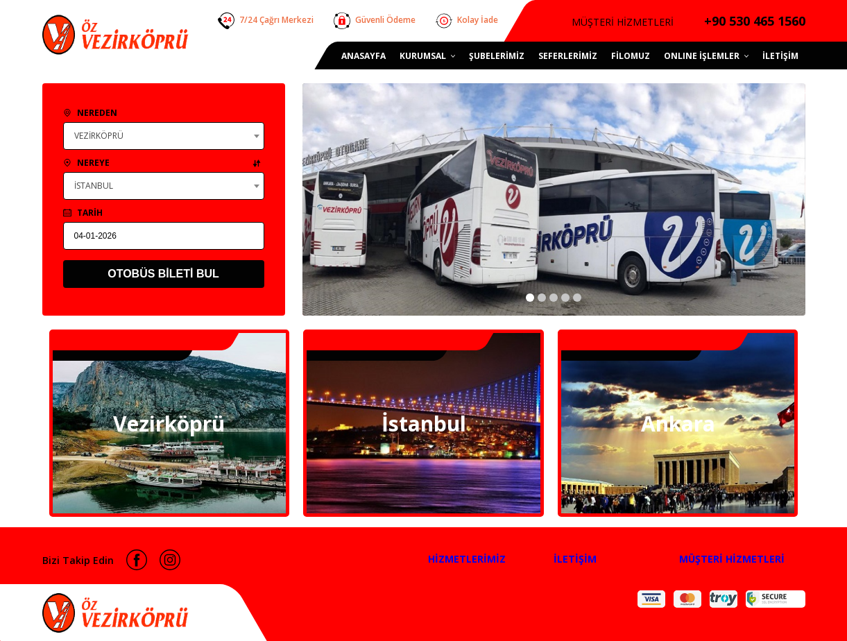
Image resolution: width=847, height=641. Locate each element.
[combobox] (163, 136)
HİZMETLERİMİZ (467, 558)
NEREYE (162, 163)
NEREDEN (90, 113)
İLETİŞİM (575, 558)
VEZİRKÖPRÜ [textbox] (98, 136)
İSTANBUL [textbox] (93, 185)
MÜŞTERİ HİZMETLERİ (732, 558)
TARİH (83, 213)
